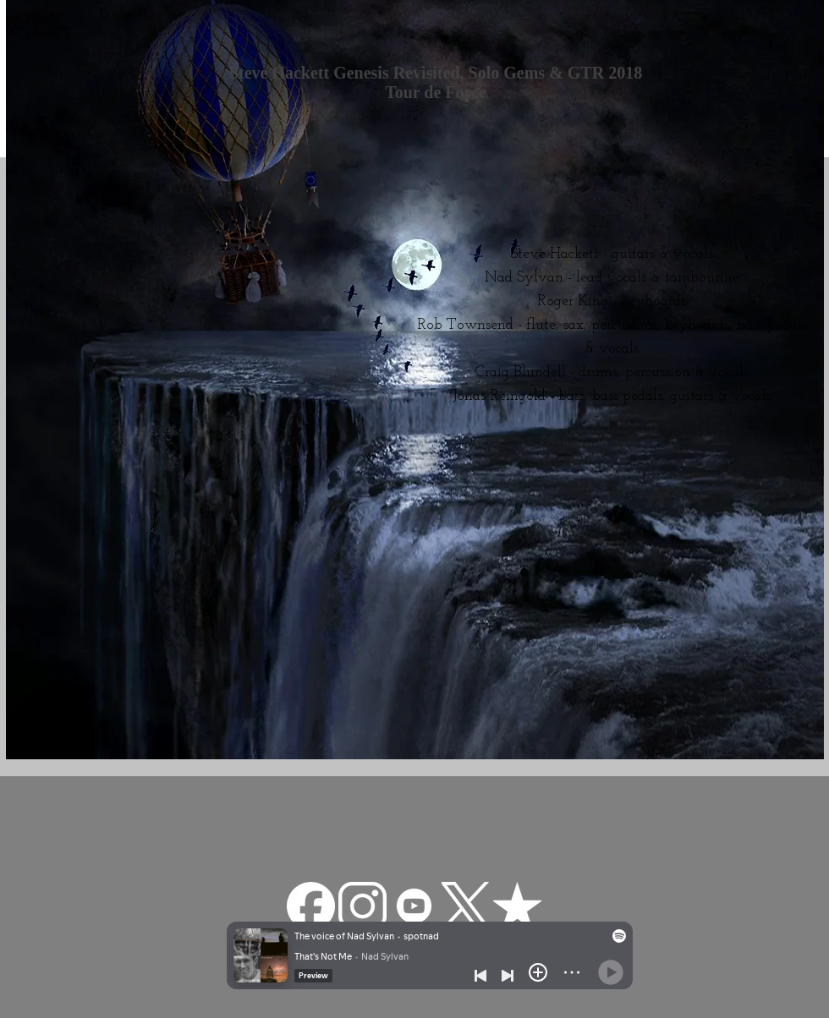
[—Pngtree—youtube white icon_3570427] (414, 906)
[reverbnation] (517, 906)
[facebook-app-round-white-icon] (311, 906)
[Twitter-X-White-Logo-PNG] (466, 906)
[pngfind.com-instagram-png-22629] (362, 906)
